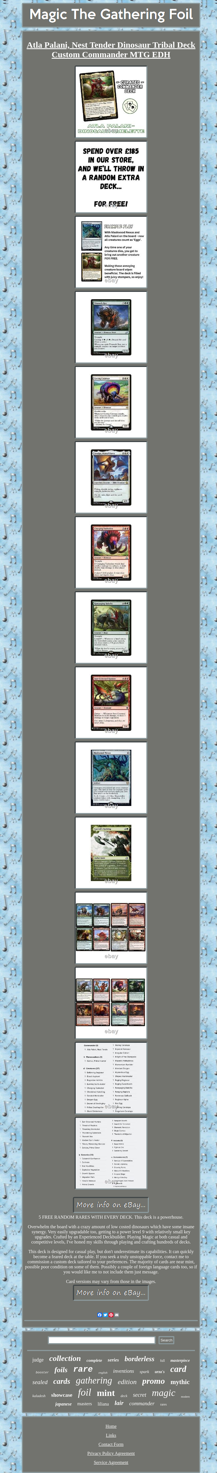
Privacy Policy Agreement (111, 1453)
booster (42, 1372)
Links (111, 1435)
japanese (63, 1404)
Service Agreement (111, 1462)
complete (94, 1360)
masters (84, 1403)
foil (84, 1392)
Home (110, 1426)
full (162, 1361)
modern (185, 1396)
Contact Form (111, 1444)
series (113, 1360)
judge (38, 1360)
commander (142, 1403)
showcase (61, 1395)
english (103, 1372)
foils (61, 1370)
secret (139, 1395)
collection (65, 1358)
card (178, 1369)
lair (118, 1402)
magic (163, 1392)
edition (127, 1381)
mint (106, 1393)
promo (153, 1380)
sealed (40, 1382)
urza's (160, 1372)
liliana (103, 1404)
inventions (123, 1371)
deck (124, 1396)
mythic (180, 1381)
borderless (140, 1359)
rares (163, 1404)
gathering (94, 1380)
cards (61, 1381)
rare (83, 1369)
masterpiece (180, 1360)
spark (144, 1371)
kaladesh (38, 1396)
